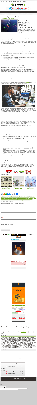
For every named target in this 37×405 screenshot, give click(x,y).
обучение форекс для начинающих (8, 197)
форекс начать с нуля (20, 200)
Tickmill (14, 1)
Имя (1, 215)
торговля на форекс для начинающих (6, 198)
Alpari (6, 1)
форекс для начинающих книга (22, 199)
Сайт (1, 222)
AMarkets (10, 1)
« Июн (2, 334)
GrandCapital (19, 1)
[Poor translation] (4, 388)
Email (2, 218)
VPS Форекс (24, 1)
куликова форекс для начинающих (24, 196)
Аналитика (3, 12)
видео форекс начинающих (14, 196)
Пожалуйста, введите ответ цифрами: (7, 225)
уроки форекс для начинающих (17, 198)
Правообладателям (4, 14)
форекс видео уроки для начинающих (27, 198)
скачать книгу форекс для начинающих (20, 197)
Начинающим (18, 12)
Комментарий (3, 204)
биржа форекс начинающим (6, 196)
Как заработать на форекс (21, 379)
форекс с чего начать (27, 200)
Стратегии (12, 12)
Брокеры (24, 12)
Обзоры (27, 12)
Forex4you (2, 1)
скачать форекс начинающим (30, 197)
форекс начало (7, 200)
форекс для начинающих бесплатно (11, 199)
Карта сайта (10, 14)
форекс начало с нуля (13, 200)
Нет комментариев (11, 18)
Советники (7, 12)
